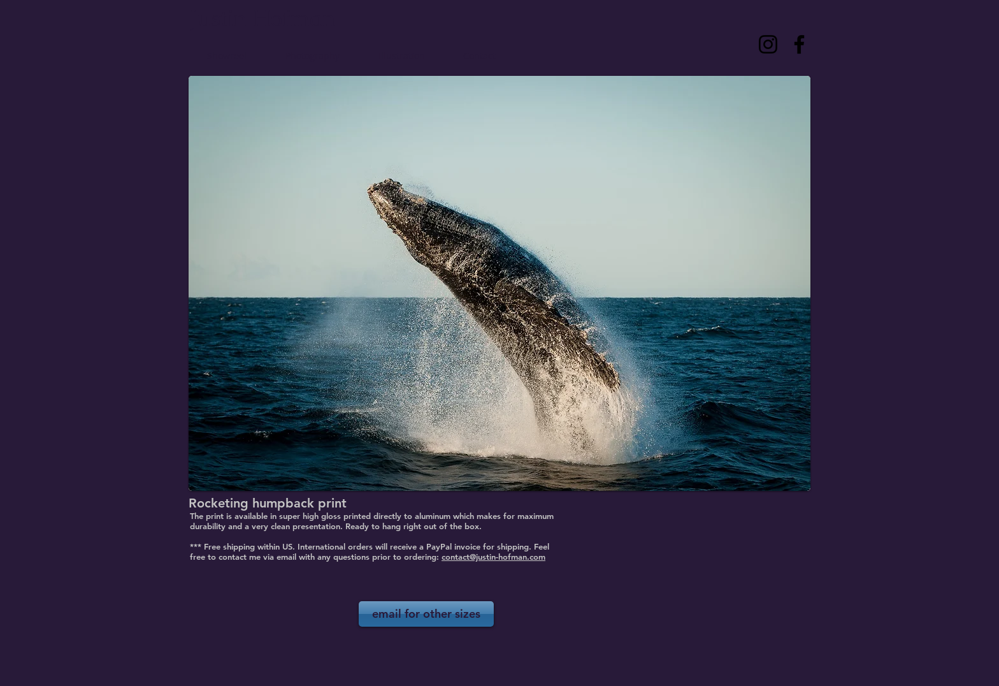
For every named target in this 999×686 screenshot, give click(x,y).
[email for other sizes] (426, 614)
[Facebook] (799, 44)
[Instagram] (768, 44)
